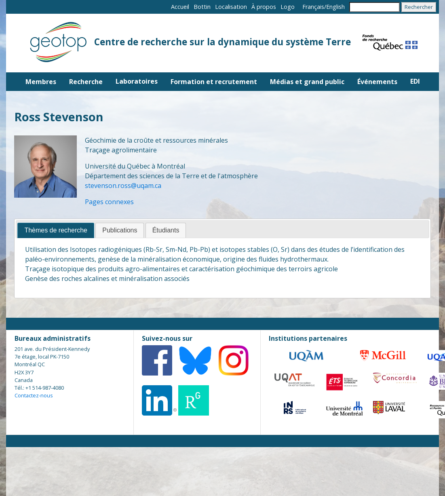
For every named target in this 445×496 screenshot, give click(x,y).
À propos (263, 7)
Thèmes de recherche (55, 230)
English (335, 7)
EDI (415, 81)
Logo (287, 7)
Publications (119, 230)
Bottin (202, 7)
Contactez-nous (34, 395)
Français (313, 7)
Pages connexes (109, 201)
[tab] (55, 231)
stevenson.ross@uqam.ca (123, 185)
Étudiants (165, 230)
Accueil (180, 7)
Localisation (231, 7)
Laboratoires (137, 81)
